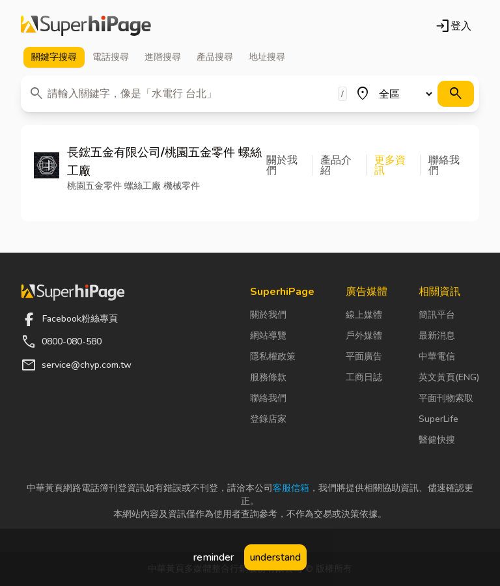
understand (275, 557)
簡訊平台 (437, 315)
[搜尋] (456, 94)
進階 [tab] (163, 57)
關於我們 (268, 315)
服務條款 (268, 377)
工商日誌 (364, 377)
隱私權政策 (273, 356)
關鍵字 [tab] (54, 57)
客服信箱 (291, 488)
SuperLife (438, 419)
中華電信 (437, 356)
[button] (289, 165)
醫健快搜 (437, 440)
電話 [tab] (110, 57)
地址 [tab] (267, 57)
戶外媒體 (364, 335)
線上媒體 (364, 315)
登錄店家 (268, 419)
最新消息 (437, 335)
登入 (453, 26)
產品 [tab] (215, 57)
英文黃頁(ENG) (449, 377)
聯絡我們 (268, 398)
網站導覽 (268, 335)
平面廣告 (364, 356)
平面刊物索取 (446, 398)
